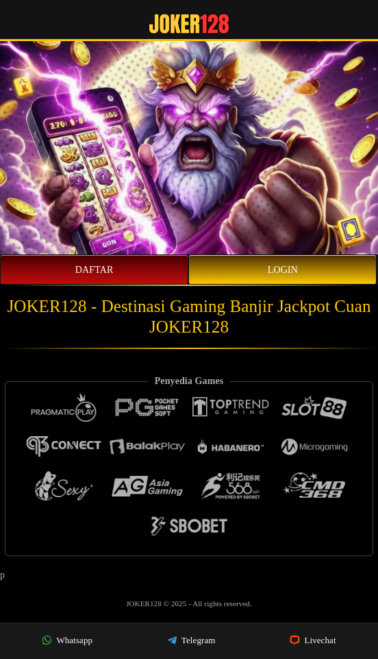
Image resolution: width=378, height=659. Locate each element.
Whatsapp (67, 640)
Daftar (94, 270)
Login (283, 270)
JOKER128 (144, 603)
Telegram (191, 640)
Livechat (313, 640)
